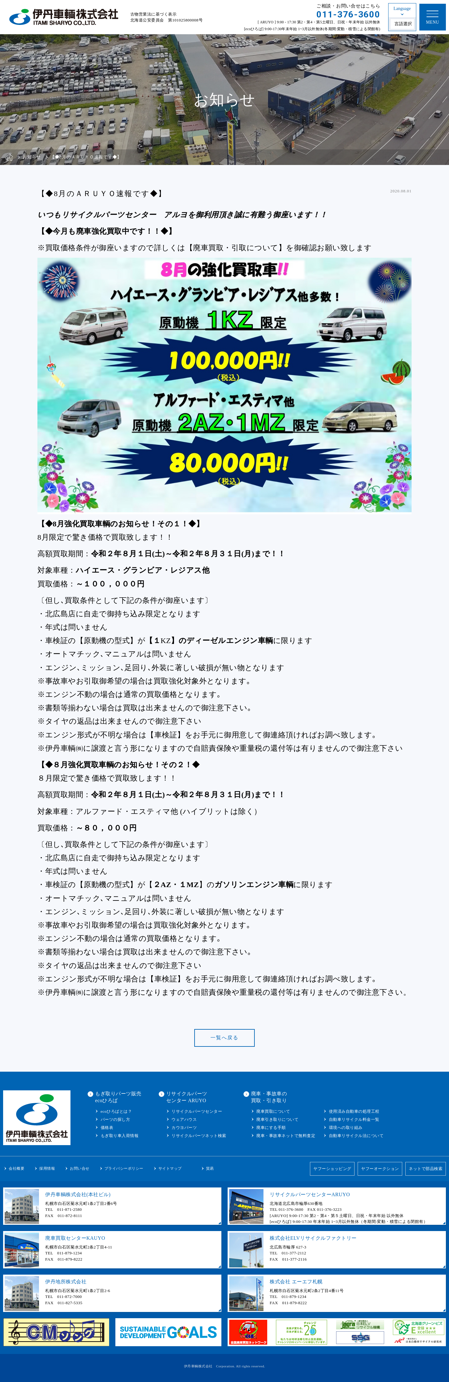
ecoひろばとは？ (116, 1111)
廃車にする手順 (271, 1127)
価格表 (107, 1127)
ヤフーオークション (380, 1168)
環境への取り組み (346, 1127)
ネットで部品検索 (425, 1168)
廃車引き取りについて (277, 1119)
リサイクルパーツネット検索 (198, 1135)
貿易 (210, 1168)
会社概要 (16, 1168)
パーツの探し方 (115, 1119)
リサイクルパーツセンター (196, 1111)
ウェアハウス (184, 1119)
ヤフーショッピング (332, 1168)
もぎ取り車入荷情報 (120, 1135)
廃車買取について (273, 1111)
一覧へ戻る (224, 1037)
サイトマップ (170, 1168)
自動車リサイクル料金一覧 (354, 1119)
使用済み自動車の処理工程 (354, 1111)
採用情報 (47, 1168)
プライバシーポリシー (123, 1168)
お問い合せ (79, 1168)
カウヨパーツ (184, 1127)
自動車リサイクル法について (356, 1135)
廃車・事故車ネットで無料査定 (285, 1135)
